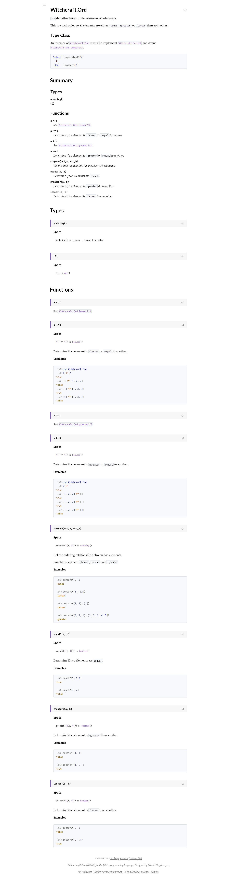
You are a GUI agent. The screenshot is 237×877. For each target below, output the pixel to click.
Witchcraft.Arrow (20, 62)
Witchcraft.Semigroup (22, 191)
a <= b (79, 130)
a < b (78, 120)
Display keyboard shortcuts (132, 872)
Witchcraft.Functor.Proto (24, 129)
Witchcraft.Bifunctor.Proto (25, 76)
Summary (17, 174)
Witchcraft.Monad (20, 138)
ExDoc (107, 865)
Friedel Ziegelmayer (183, 865)
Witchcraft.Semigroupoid (24, 200)
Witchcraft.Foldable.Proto (25, 120)
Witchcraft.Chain (19, 89)
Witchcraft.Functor (21, 124)
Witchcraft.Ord (19, 156)
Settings (180, 872)
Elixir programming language (143, 865)
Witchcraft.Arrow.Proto (23, 67)
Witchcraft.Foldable (21, 116)
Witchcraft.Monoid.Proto (24, 151)
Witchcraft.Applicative (23, 45)
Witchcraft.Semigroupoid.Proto (28, 205)
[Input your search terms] (24, 5)
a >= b (79, 151)
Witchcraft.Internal (21, 133)
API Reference (109, 871)
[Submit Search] (5, 5)
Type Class (21, 169)
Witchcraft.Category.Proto (25, 85)
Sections (19, 165)
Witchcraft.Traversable (23, 218)
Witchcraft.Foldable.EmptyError (28, 239)
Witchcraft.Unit (19, 227)
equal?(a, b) (83, 171)
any (90, 273)
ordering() (81, 99)
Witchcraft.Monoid (21, 147)
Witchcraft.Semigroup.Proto (26, 196)
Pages (11, 26)
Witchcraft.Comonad (22, 98)
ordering (109, 545)
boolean (101, 342)
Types (17, 178)
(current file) (160, 858)
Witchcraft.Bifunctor (22, 71)
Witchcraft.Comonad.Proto (25, 102)
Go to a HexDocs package (161, 872)
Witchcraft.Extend (20, 107)
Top (14, 161)
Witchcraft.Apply (20, 54)
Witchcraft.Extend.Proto (24, 111)
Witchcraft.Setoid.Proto (24, 214)
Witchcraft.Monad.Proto (24, 142)
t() (77, 103)
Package (139, 858)
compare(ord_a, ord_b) (89, 161)
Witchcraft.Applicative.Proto (26, 49)
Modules (13, 31)
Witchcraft (18, 13)
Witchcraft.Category (22, 80)
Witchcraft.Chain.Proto (23, 93)
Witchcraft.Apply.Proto (23, 58)
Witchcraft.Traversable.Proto (26, 222)
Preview (149, 858)
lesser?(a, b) (83, 192)
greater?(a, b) (84, 181)
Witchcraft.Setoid (20, 209)
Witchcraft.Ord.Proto (22, 187)
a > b (78, 141)
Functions (20, 181)
